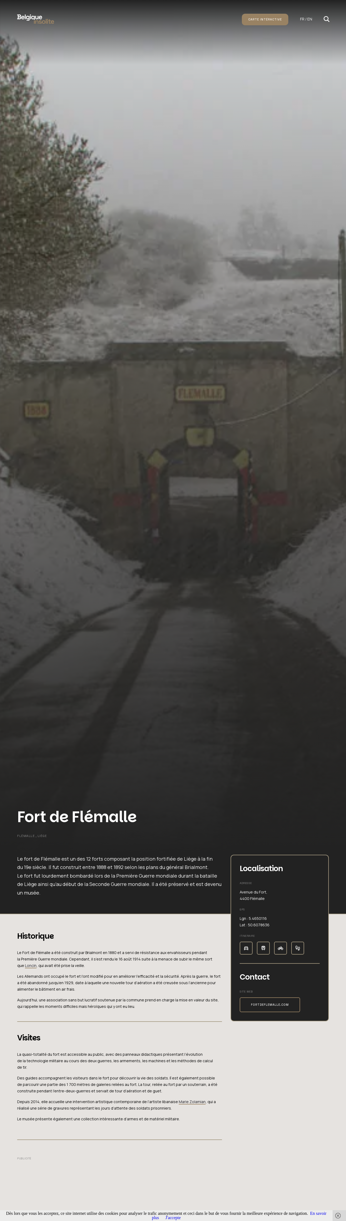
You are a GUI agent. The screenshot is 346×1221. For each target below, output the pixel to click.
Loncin (31, 965)
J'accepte (173, 1217)
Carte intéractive (265, 19)
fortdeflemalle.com (270, 1005)
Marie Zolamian (192, 1101)
